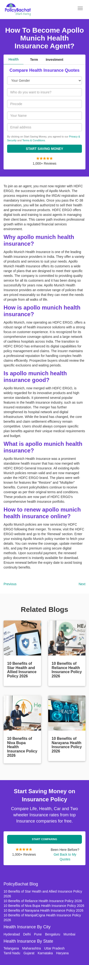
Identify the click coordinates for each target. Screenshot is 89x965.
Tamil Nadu (12, 953)
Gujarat (28, 953)
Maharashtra (31, 948)
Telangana (11, 948)
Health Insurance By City (27, 926)
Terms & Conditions (33, 140)
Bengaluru (52, 934)
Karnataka (45, 953)
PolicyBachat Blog (21, 884)
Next (82, 584)
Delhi (27, 934)
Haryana (62, 953)
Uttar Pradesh (54, 948)
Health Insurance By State (28, 941)
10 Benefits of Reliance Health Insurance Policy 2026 (43, 901)
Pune (38, 934)
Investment (54, 59)
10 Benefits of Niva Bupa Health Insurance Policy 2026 (44, 906)
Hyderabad (12, 934)
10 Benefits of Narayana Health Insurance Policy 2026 (43, 910)
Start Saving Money (44, 149)
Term (34, 59)
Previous (10, 584)
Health (14, 59)
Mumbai (69, 934)
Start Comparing (44, 839)
